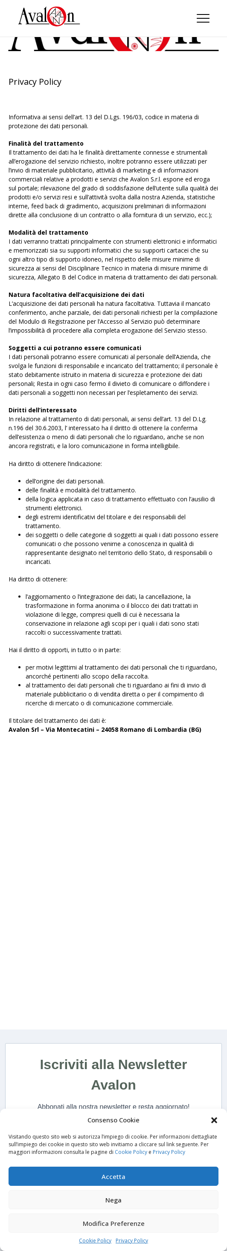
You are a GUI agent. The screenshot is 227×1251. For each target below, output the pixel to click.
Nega (113, 1200)
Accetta (113, 1176)
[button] (214, 1120)
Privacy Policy (169, 1152)
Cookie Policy (131, 1152)
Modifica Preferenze (114, 1223)
